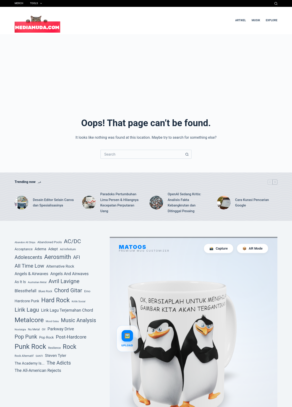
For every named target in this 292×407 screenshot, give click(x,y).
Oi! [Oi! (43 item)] (43, 329)
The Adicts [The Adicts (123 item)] (59, 363)
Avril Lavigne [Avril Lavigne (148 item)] (64, 281)
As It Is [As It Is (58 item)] (20, 282)
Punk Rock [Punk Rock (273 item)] (30, 346)
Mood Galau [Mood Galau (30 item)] (52, 321)
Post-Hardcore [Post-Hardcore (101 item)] (71, 337)
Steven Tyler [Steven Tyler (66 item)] (55, 355)
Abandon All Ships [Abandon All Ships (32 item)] (25, 242)
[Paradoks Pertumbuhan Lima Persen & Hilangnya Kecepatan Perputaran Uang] (89, 202)
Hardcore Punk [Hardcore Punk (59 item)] (27, 301)
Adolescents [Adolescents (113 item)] (28, 257)
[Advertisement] (146, 68)
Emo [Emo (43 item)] (87, 291)
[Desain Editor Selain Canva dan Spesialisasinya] (21, 202)
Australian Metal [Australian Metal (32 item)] (37, 282)
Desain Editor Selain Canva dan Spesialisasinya (53, 203)
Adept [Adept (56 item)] (53, 249)
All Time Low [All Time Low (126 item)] (29, 266)
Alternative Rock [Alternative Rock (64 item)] (60, 266)
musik (256, 20)
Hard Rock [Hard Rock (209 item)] (55, 300)
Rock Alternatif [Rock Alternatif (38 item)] (24, 355)
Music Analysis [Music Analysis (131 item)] (78, 320)
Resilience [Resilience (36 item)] (54, 348)
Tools (37, 3)
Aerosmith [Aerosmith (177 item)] (57, 256)
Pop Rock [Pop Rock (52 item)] (46, 337)
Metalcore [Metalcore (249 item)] (29, 320)
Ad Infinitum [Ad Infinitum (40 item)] (68, 249)
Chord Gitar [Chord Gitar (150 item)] (68, 290)
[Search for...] (141, 154)
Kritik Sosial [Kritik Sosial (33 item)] (78, 301)
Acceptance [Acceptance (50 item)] (24, 249)
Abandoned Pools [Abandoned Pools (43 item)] (49, 242)
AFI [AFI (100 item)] (76, 257)
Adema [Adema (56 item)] (40, 249)
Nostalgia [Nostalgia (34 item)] (20, 329)
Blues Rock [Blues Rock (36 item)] (45, 291)
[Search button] (187, 154)
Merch (19, 3)
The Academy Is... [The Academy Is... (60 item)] (29, 363)
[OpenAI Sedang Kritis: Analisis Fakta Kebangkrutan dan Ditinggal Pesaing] (156, 202)
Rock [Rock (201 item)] (69, 346)
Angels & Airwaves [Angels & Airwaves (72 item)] (31, 273)
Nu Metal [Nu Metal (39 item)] (34, 329)
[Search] (275, 3)
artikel (240, 20)
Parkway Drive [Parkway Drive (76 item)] (60, 328)
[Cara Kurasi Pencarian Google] (224, 202)
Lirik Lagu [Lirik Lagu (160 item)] (27, 309)
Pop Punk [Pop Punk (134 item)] (26, 337)
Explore (271, 20)
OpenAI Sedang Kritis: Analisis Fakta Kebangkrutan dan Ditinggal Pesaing (184, 202)
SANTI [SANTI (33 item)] (39, 355)
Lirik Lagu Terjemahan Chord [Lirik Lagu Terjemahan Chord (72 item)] (67, 310)
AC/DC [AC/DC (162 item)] (72, 241)
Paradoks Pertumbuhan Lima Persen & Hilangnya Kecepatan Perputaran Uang (119, 202)
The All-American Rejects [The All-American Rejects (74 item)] (38, 370)
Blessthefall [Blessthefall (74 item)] (25, 290)
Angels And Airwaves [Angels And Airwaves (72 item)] (69, 273)
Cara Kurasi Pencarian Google (252, 203)
